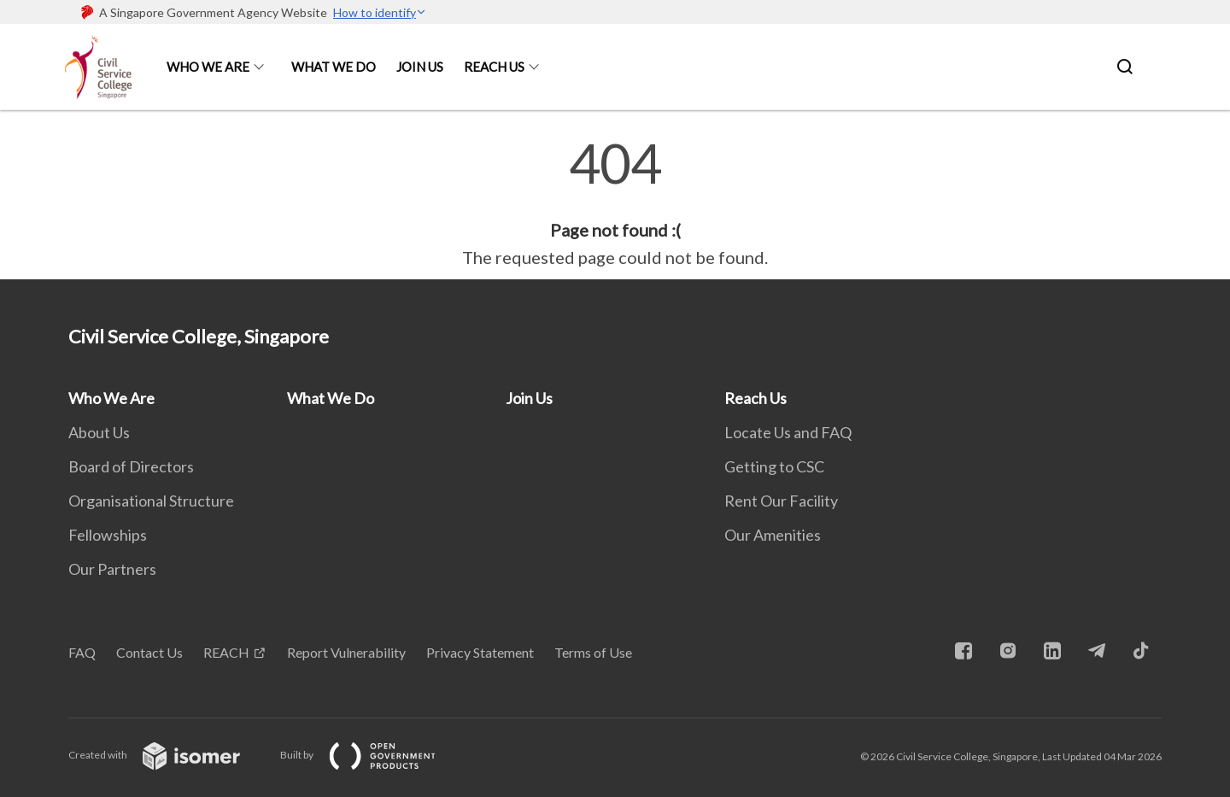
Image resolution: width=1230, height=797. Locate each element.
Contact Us (149, 652)
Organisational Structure (151, 500)
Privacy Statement (480, 652)
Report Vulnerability (346, 652)
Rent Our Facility (781, 500)
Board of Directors (131, 466)
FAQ (82, 652)
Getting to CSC (774, 466)
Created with (167, 754)
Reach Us (494, 66)
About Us (99, 432)
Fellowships (107, 534)
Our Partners (112, 569)
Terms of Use (593, 652)
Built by (371, 754)
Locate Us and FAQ (788, 432)
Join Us (419, 66)
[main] (615, 203)
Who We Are (208, 66)
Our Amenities (772, 534)
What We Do (333, 66)
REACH (226, 652)
